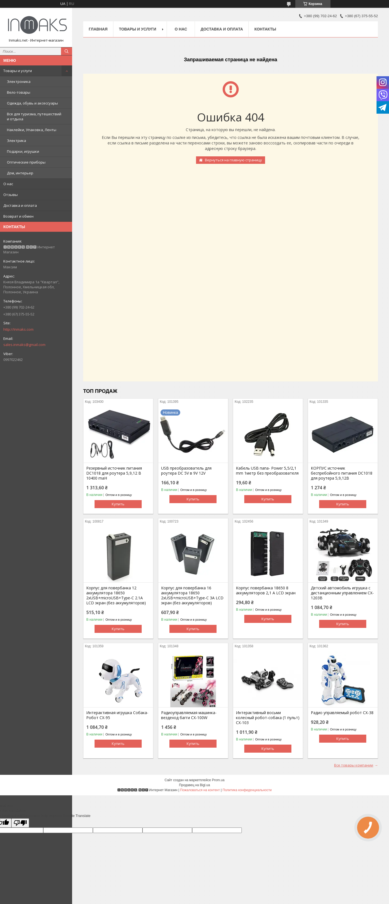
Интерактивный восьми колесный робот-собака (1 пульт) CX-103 (267, 717)
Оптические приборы (26, 162)
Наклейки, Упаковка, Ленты (31, 129)
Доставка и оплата (20, 205)
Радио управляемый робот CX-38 (342, 712)
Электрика (16, 140)
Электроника (18, 81)
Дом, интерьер (20, 172)
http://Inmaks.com (18, 329)
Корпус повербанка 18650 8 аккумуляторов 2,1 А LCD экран (266, 590)
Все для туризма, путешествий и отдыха (34, 116)
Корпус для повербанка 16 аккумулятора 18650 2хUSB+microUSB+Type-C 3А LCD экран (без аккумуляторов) (192, 595)
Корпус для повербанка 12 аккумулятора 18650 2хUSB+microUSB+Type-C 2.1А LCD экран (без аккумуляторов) (116, 595)
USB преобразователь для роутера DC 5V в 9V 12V (186, 471)
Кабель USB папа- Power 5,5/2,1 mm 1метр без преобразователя (267, 471)
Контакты (265, 29)
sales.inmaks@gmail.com (24, 344)
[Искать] (66, 51)
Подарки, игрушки (23, 151)
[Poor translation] (20, 822)
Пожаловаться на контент (200, 790)
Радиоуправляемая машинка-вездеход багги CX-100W (189, 715)
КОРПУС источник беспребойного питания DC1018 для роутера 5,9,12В (341, 473)
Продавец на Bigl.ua (194, 785)
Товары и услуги (17, 70)
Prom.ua (218, 780)
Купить (118, 503)
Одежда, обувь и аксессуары (32, 103)
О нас (8, 183)
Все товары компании (353, 765)
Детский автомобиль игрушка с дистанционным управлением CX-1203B (342, 592)
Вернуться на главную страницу (233, 159)
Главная (98, 29)
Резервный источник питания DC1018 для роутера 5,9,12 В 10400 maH (114, 473)
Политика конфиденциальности (247, 790)
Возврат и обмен (18, 216)
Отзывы (10, 194)
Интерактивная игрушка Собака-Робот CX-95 (117, 715)
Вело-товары (18, 92)
